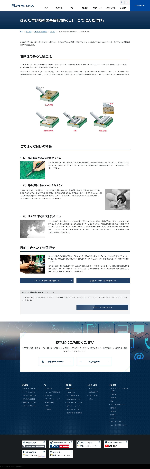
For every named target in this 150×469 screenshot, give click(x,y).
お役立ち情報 (110, 8)
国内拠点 (113, 408)
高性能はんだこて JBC (30, 402)
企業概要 (113, 394)
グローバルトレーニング (52, 399)
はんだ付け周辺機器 (29, 399)
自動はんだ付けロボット (30, 389)
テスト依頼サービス (72, 396)
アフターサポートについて (74, 402)
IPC (72, 8)
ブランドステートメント (118, 404)
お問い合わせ (140, 5)
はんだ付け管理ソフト (29, 395)
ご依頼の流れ (70, 392)
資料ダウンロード (56, 361)
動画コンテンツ (93, 395)
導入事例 (85, 8)
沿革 (111, 401)
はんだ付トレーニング (73, 409)
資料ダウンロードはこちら (102, 307)
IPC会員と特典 (49, 402)
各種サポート (97, 8)
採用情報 (113, 415)
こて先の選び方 (93, 392)
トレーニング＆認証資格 (52, 392)
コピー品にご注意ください (118, 425)
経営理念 (113, 398)
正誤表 (47, 406)
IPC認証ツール (49, 395)
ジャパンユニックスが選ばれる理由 (119, 389)
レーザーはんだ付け (29, 392)
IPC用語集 (48, 409)
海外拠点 (113, 411)
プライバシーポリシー (117, 422)
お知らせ (113, 418)
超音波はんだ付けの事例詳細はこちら (103, 280)
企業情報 (123, 8)
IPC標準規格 (48, 389)
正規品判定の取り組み (29, 406)
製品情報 (59, 8)
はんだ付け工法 (93, 389)
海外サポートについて (73, 406)
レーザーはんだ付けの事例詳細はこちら (47, 280)
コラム (90, 399)
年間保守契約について (73, 399)
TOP (46, 8)
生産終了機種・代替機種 (74, 413)
